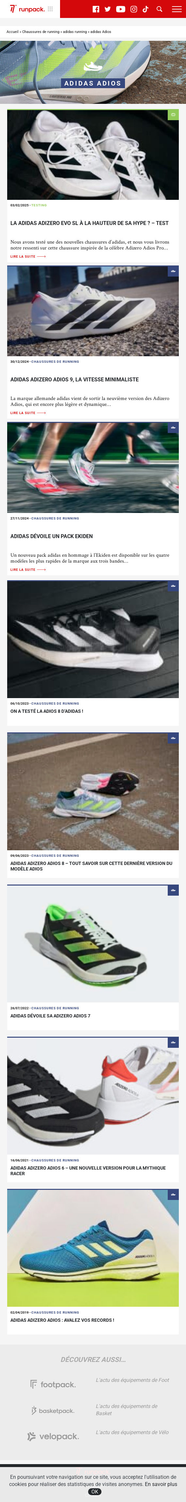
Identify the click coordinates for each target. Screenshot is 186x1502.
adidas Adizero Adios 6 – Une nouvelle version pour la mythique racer (88, 1170)
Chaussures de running (40, 32)
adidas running (75, 32)
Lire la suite (28, 256)
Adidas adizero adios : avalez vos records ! (62, 1320)
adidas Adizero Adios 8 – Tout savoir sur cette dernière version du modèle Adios (91, 866)
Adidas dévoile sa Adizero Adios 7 (50, 1015)
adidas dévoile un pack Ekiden (51, 536)
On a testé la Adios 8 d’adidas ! (46, 711)
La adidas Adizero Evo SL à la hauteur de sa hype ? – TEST (89, 223)
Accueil (13, 32)
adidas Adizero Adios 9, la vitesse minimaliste (74, 379)
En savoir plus (161, 1484)
